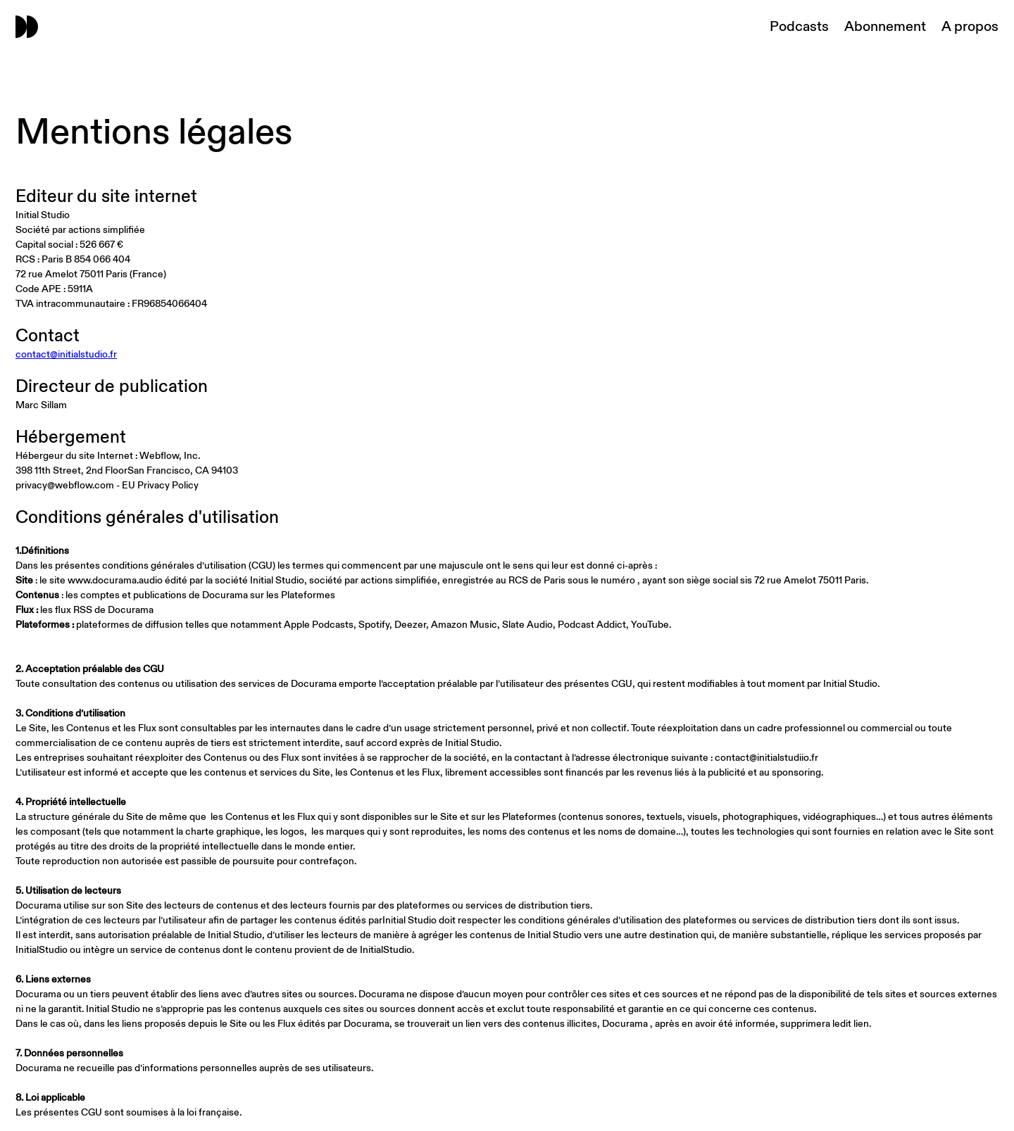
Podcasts (799, 26)
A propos (970, 26)
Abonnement (885, 26)
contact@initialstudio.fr (66, 354)
